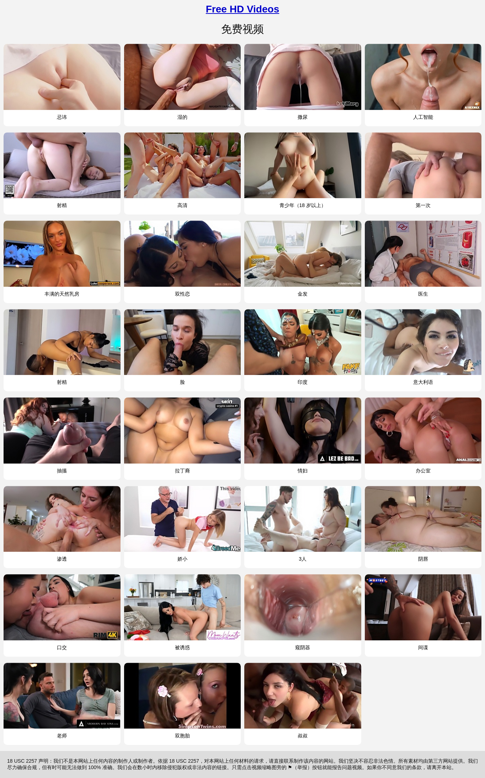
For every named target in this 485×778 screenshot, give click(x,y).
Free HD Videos (242, 9)
